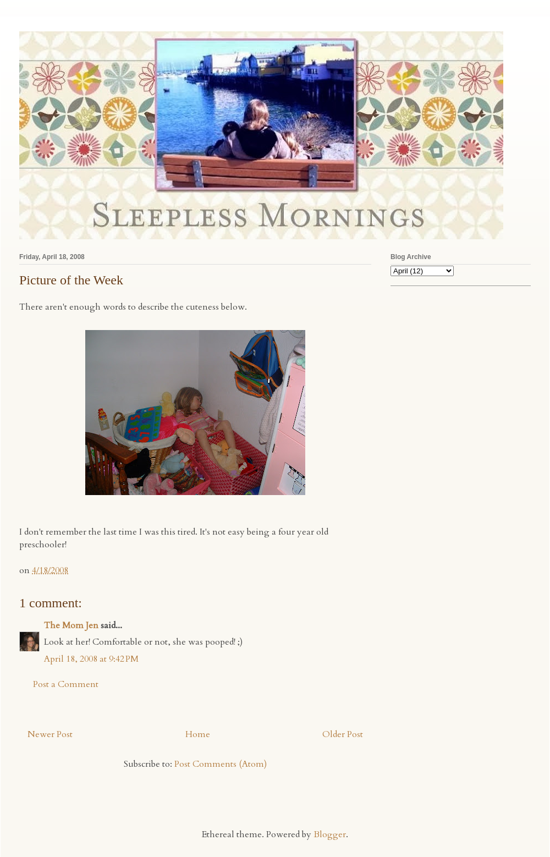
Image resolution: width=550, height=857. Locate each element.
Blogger (330, 834)
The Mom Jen (71, 625)
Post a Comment (65, 684)
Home (197, 734)
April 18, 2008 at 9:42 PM (91, 659)
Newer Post (50, 734)
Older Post (342, 734)
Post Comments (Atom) (220, 764)
